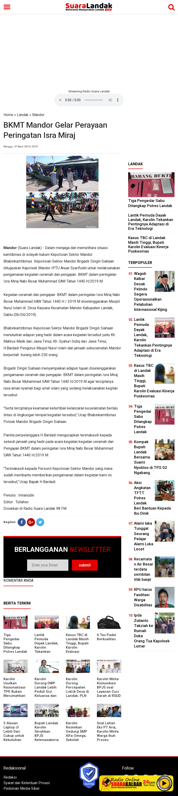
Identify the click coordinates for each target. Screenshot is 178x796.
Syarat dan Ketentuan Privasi (26, 783)
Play (164, 783)
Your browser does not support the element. (89, 100)
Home (8, 115)
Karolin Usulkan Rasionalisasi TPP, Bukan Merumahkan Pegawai (14, 689)
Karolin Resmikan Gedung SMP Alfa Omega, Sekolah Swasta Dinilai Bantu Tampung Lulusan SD (77, 740)
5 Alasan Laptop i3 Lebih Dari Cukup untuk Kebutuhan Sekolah (13, 733)
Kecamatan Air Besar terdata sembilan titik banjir (143, 569)
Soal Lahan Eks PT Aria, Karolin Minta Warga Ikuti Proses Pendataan (108, 733)
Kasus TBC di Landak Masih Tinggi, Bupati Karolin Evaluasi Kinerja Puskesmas (77, 647)
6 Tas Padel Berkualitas (106, 637)
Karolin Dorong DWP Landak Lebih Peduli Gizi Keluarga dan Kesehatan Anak (46, 691)
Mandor (38, 115)
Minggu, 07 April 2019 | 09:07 (20, 146)
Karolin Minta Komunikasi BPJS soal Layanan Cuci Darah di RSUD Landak (109, 689)
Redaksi (10, 777)
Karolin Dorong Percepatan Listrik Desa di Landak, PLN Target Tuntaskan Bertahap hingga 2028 (77, 696)
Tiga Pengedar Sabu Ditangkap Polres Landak (150, 203)
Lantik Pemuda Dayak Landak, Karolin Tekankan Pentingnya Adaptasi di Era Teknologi (46, 649)
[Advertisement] (89, 51)
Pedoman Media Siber (21, 788)
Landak (23, 115)
